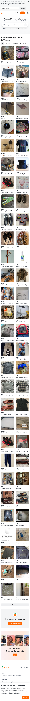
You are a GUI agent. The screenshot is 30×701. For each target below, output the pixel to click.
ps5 (11, 28)
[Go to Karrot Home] (6, 667)
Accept (25, 698)
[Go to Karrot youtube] (24, 667)
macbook (26, 28)
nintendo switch (16, 28)
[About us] (27, 13)
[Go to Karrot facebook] (17, 667)
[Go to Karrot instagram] (21, 667)
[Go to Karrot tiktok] (27, 667)
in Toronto (5, 40)
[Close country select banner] (28, 2)
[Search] (25, 24)
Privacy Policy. (18, 693)
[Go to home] (2, 13)
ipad (22, 28)
